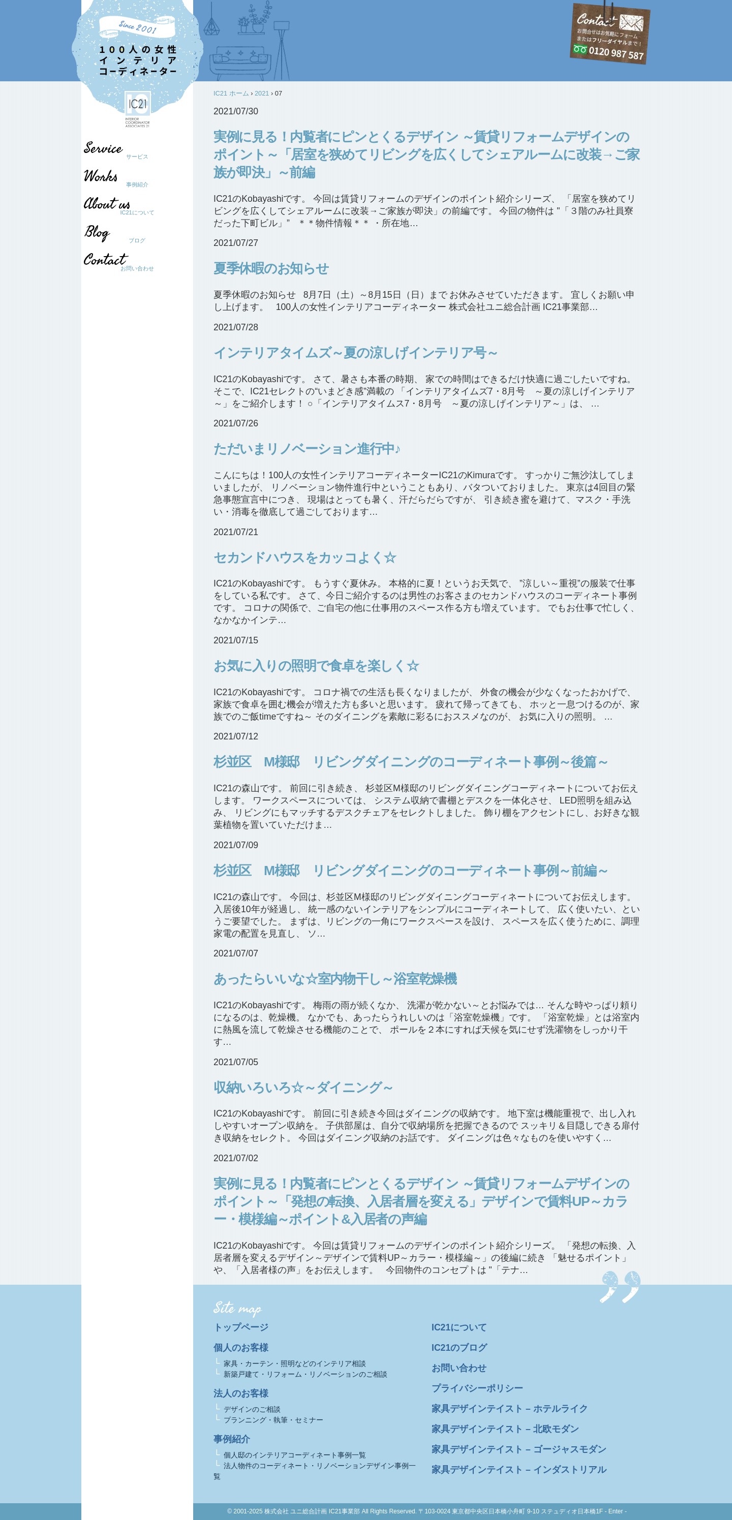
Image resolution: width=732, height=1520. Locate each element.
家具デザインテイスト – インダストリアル (519, 1470)
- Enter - (616, 1511)
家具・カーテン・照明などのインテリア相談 (295, 1363)
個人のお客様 (241, 1348)
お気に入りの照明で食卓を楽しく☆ (316, 665)
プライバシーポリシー (477, 1388)
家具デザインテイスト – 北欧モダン (505, 1429)
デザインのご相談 (252, 1409)
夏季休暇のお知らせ (271, 268)
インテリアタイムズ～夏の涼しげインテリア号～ (356, 352)
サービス (137, 156)
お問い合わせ (137, 268)
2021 (262, 93)
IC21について (137, 212)
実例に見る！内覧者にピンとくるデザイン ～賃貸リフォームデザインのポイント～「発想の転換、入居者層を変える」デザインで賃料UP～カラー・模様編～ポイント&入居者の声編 (421, 1201)
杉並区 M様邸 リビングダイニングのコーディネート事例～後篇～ (411, 761)
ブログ (132, 240)
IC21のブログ (459, 1348)
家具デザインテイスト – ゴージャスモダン (519, 1449)
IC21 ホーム (231, 93)
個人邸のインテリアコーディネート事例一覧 (295, 1455)
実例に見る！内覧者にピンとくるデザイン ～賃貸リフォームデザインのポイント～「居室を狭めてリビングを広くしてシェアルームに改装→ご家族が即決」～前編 (426, 154)
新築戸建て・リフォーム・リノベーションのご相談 (305, 1374)
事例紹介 (137, 184)
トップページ (241, 1327)
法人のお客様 (241, 1393)
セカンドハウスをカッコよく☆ (305, 557)
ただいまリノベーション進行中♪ (307, 448)
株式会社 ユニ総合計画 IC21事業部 (312, 1511)
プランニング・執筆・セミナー (273, 1420)
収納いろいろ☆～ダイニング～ (304, 1087)
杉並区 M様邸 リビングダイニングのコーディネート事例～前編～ (411, 870)
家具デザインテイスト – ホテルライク (510, 1409)
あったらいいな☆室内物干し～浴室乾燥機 (335, 978)
